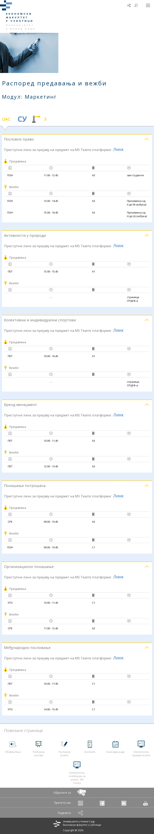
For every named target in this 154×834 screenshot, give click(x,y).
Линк (118, 149)
